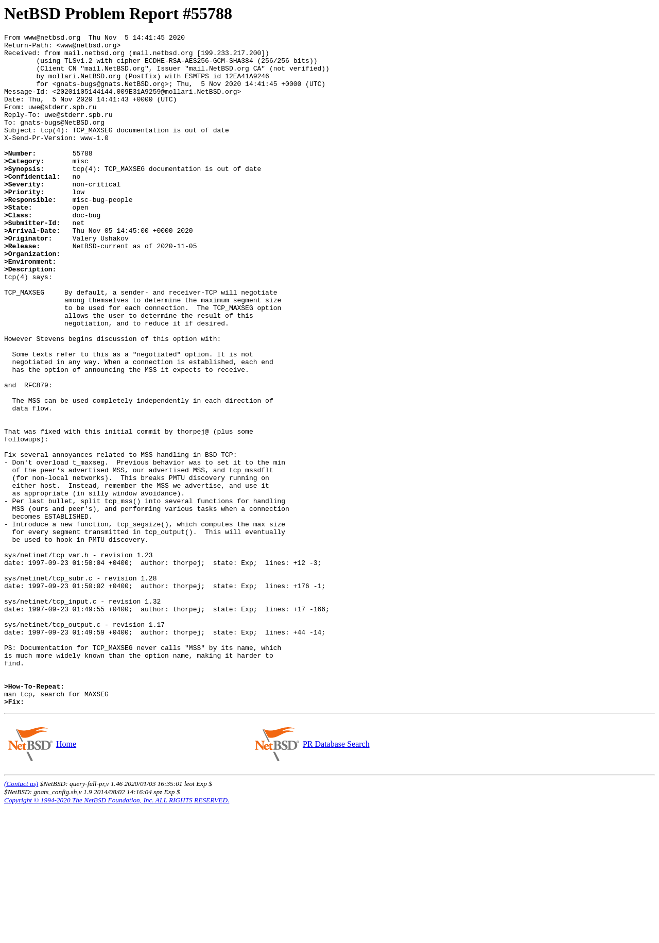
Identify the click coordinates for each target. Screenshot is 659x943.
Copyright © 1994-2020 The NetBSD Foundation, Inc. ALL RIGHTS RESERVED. (116, 934)
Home (66, 878)
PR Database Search (336, 878)
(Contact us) (21, 918)
